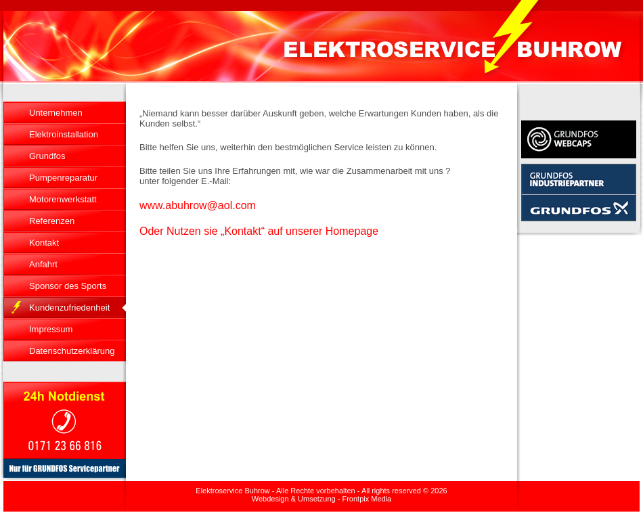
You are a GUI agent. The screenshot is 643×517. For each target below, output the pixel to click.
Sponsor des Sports (67, 286)
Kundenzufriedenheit (69, 307)
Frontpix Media (366, 499)
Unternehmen (56, 113)
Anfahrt (43, 264)
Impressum (50, 329)
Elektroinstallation (63, 134)
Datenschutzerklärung (71, 351)
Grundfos (47, 156)
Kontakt (44, 243)
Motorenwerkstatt (63, 199)
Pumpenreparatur (63, 178)
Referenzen (51, 221)
